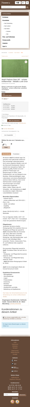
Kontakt (15, 354)
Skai (7, 34)
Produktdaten (16, 154)
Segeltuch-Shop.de (15, 379)
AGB (15, 342)
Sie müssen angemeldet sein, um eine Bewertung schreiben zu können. (14, 318)
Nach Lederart (7, 26)
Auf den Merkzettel (8, 128)
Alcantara (8, 31)
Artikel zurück (5, 56)
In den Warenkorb (14, 120)
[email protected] (15, 303)
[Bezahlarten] (15, 366)
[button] (27, 7)
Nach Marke (7, 28)
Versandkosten (22, 123)
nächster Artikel (25, 56)
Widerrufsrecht (15, 352)
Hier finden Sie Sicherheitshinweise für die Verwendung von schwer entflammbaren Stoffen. (15, 294)
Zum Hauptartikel (8, 135)
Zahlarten (15, 346)
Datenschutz (15, 350)
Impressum (15, 344)
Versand (15, 348)
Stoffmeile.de (15, 377)
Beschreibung (6, 154)
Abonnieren (22, 394)
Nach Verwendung (8, 23)
